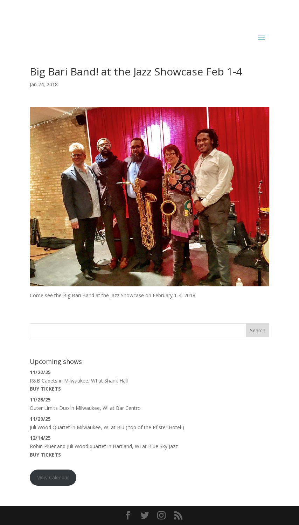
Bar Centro (128, 408)
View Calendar (53, 477)
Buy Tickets (45, 388)
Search (257, 330)
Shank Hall (116, 380)
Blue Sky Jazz (163, 446)
